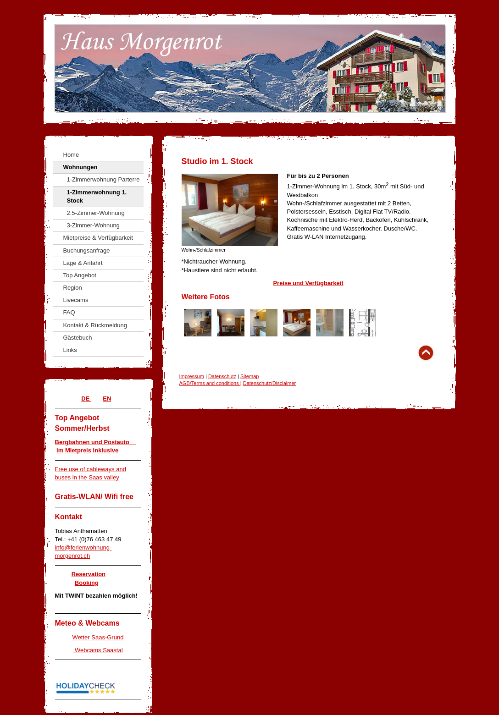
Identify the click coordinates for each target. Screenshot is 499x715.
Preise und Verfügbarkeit (308, 283)
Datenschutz (222, 376)
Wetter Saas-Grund (98, 637)
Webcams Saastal (97, 650)
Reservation (88, 574)
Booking (87, 582)
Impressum (191, 376)
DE (86, 398)
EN (107, 398)
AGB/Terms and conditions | (210, 383)
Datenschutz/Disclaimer (269, 383)
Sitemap (249, 376)
